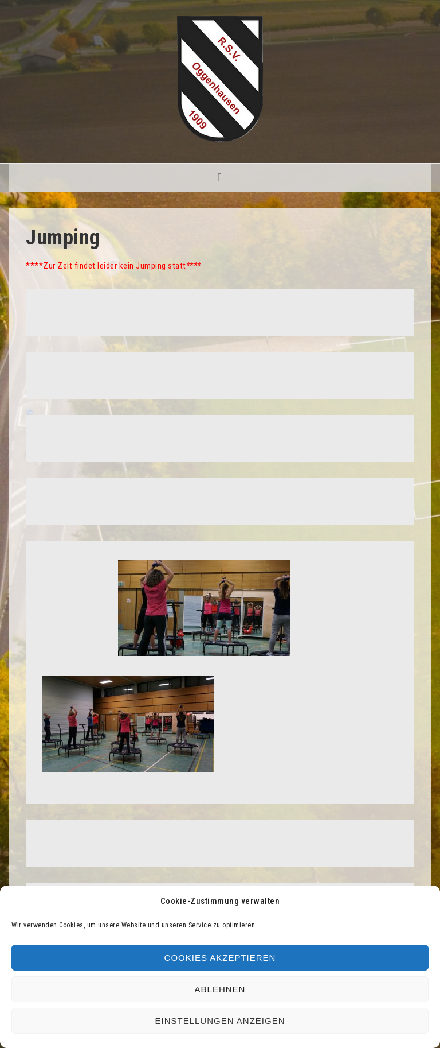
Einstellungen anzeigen (220, 1021)
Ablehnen (220, 989)
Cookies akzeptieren (220, 957)
